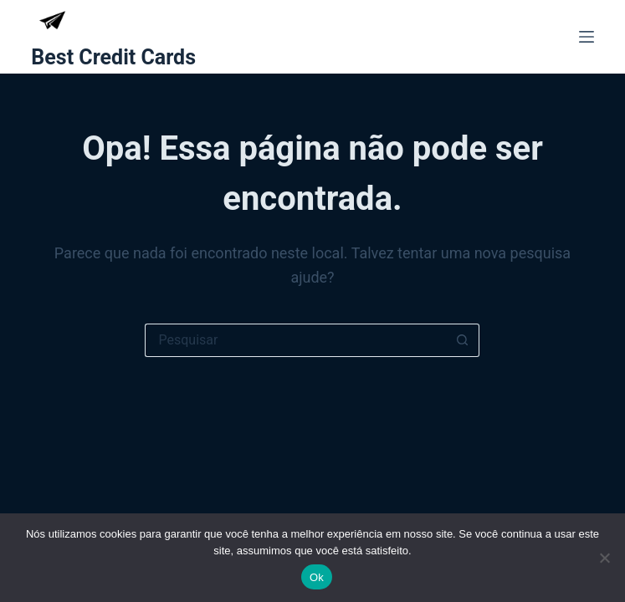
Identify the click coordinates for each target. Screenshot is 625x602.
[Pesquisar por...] (295, 340)
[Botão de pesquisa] (462, 340)
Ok (317, 577)
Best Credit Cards (113, 57)
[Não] (604, 557)
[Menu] (586, 36)
